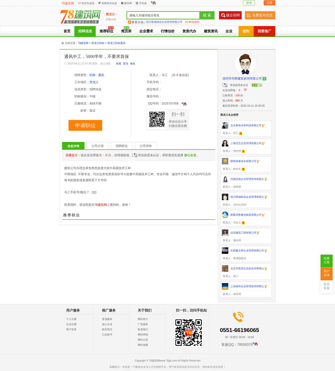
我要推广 (264, 31)
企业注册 (71, 324)
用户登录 (71, 329)
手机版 (143, 3)
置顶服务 (107, 319)
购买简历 (107, 329)
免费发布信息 (109, 3)
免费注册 (327, 260)
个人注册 (71, 319)
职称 (92, 75)
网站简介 (143, 319)
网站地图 (143, 344)
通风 (101, 75)
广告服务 (143, 324)
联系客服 (327, 286)
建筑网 (128, 3)
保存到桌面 (87, 3)
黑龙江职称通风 (116, 43)
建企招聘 (233, 15)
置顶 (125, 63)
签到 (246, 31)
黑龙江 (94, 82)
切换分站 (111, 19)
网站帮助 (143, 334)
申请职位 (85, 125)
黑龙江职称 (97, 43)
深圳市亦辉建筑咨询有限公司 (242, 78)
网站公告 (143, 339)
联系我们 (143, 329)
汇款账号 (107, 334)
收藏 (118, 63)
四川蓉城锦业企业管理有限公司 (164, 21)
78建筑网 (67, 3)
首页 (67, 31)
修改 (132, 63)
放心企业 (107, 324)
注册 (269, 3)
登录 (249, 3)
